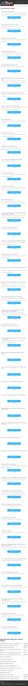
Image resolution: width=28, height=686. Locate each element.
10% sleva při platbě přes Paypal (8, 11)
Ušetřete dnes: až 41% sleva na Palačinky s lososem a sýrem (13, 450)
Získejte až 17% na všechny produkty (9, 38)
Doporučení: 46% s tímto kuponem (8, 464)
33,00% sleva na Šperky (6, 530)
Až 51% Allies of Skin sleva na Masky (9, 227)
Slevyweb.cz (18, 6)
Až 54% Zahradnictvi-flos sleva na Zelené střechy (11, 585)
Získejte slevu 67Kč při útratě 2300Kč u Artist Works (12, 92)
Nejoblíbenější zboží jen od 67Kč (8, 51)
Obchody (2, 682)
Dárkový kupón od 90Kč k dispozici (8, 613)
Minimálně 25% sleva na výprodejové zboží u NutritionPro (13, 477)
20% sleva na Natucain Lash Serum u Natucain (11, 504)
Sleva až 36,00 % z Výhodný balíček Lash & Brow (11, 490)
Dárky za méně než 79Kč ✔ (7, 199)
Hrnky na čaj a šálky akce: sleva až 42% (9, 572)
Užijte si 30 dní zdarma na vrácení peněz (9, 24)
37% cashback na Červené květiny (8, 517)
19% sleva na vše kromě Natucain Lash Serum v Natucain (13, 395)
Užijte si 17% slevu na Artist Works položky (10, 106)
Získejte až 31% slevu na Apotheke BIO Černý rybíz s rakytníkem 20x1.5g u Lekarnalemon (12, 311)
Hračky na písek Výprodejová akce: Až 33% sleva (11, 296)
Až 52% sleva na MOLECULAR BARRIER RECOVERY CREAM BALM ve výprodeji (13, 213)
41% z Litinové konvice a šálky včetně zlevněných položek (13, 558)
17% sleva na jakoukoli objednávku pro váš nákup (11, 159)
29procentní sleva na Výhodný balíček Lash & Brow (12, 381)
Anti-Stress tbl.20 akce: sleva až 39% (9, 324)
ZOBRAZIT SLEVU (14, 17)
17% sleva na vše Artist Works (7, 132)
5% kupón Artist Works (6, 119)
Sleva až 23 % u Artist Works (7, 186)
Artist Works (24, 6)
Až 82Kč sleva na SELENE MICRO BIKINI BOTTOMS (13, 240)
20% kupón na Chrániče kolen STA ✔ (9, 626)
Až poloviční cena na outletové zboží (9, 146)
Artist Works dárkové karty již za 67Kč (9, 64)
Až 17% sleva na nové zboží (7, 172)
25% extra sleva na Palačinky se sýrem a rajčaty (11, 437)
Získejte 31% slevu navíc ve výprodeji (9, 254)
